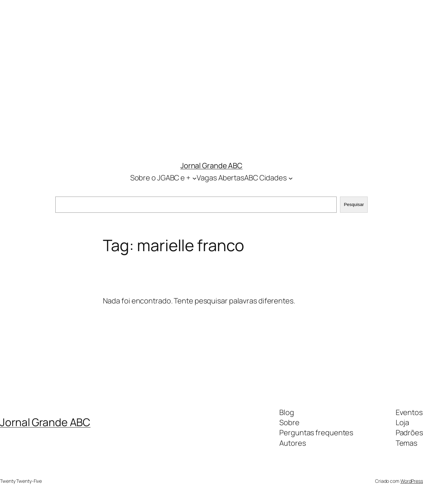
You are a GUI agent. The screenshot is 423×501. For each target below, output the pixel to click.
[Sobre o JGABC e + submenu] (194, 178)
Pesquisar (354, 204)
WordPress (411, 481)
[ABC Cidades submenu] (290, 178)
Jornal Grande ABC (211, 165)
